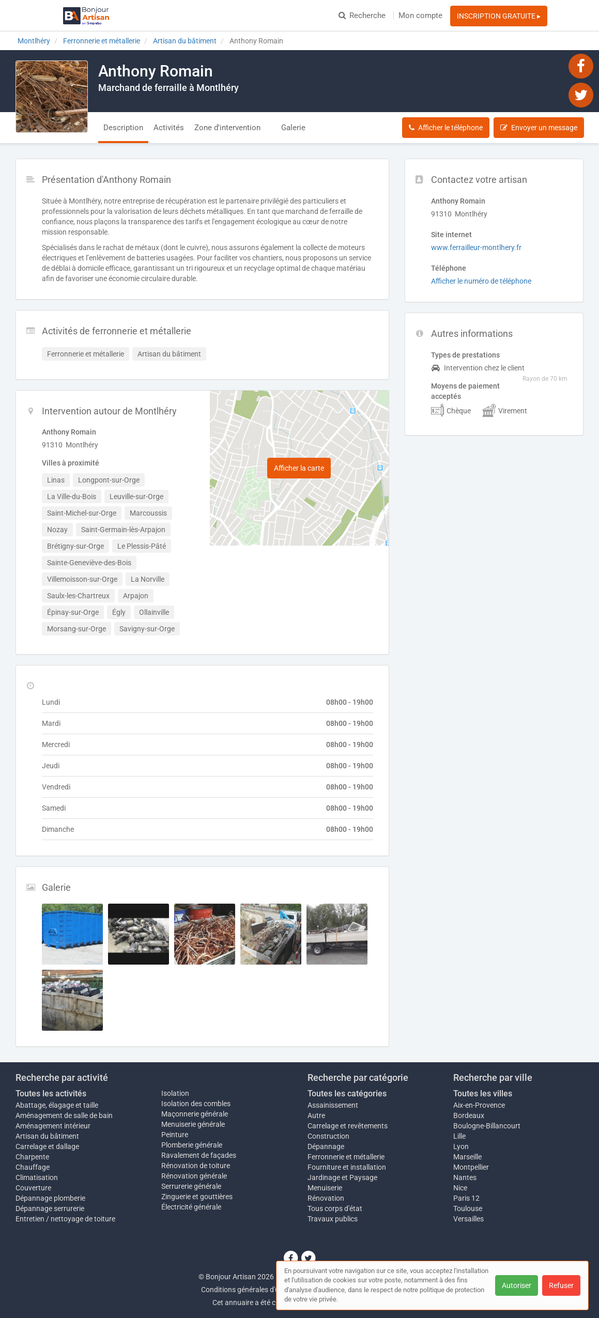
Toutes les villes (482, 1093)
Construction (328, 1136)
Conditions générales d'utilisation (253, 1289)
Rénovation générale (194, 1176)
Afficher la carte (299, 468)
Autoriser (516, 1285)
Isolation (175, 1093)
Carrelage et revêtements (348, 1126)
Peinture (174, 1134)
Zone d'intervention (227, 127)
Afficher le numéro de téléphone (481, 281)
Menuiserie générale (193, 1124)
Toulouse (467, 1208)
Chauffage (33, 1167)
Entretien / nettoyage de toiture (65, 1219)
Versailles (468, 1219)
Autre (316, 1115)
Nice (460, 1188)
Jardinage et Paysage (342, 1177)
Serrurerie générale (191, 1186)
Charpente (32, 1157)
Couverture (33, 1188)
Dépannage (326, 1146)
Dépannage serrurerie (50, 1208)
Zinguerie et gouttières (197, 1196)
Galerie (293, 127)
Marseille (467, 1157)
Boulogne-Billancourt (486, 1126)
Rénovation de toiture (195, 1165)
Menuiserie (325, 1188)
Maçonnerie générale (194, 1114)
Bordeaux (468, 1115)
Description (123, 127)
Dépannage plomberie (50, 1198)
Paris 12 (466, 1198)
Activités (168, 127)
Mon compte (420, 15)
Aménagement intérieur (53, 1126)
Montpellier (471, 1167)
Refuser (561, 1285)
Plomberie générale (191, 1145)
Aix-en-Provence (479, 1105)
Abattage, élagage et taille (57, 1105)
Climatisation (37, 1177)
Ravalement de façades (198, 1155)
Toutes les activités (51, 1093)
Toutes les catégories (347, 1093)
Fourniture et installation (347, 1167)
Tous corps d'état (335, 1208)
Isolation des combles (196, 1103)
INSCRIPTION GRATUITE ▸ (499, 16)
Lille (459, 1136)
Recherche (362, 15)
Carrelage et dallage (47, 1146)
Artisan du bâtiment (47, 1136)
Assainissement (333, 1105)
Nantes (465, 1177)
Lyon (461, 1146)
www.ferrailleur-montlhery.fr (476, 247)
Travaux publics (333, 1219)
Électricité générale (191, 1207)
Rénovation (326, 1198)
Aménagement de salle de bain (64, 1115)
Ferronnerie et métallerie (346, 1157)
